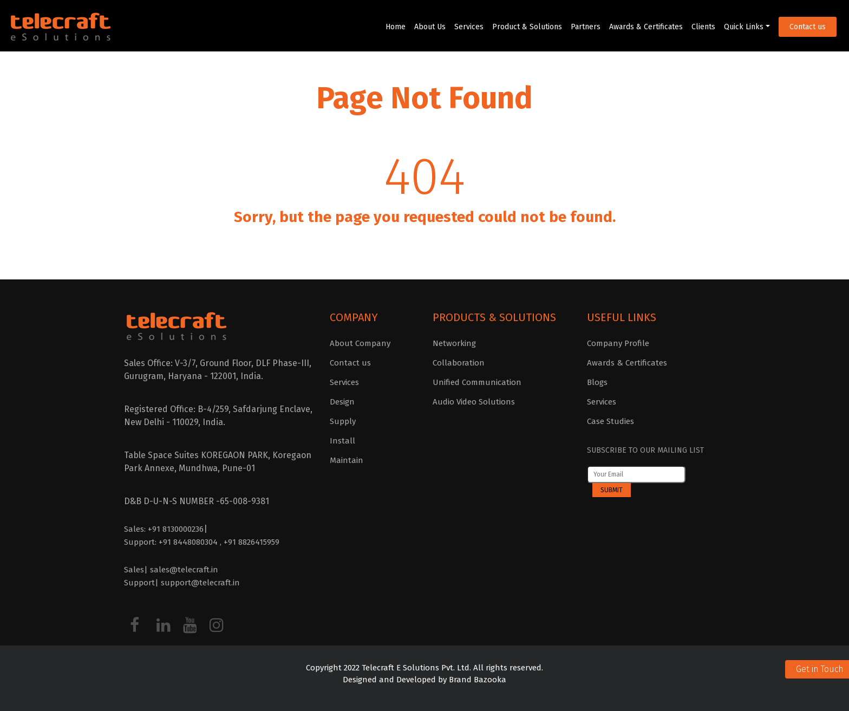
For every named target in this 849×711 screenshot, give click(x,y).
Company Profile (618, 343)
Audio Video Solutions (474, 402)
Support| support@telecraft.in (182, 583)
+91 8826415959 (251, 542)
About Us (430, 26)
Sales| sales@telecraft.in (171, 570)
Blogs (597, 382)
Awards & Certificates (646, 26)
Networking (454, 343)
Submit (611, 490)
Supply (343, 421)
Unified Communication (477, 382)
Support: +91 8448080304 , (174, 542)
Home (396, 26)
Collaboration (459, 363)
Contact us (807, 26)
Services (469, 26)
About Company (360, 343)
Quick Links (743, 26)
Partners (585, 26)
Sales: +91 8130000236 (164, 529)
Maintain (346, 460)
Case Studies (610, 421)
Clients (703, 26)
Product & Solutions (527, 26)
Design (342, 402)
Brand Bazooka (476, 679)
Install (342, 441)
